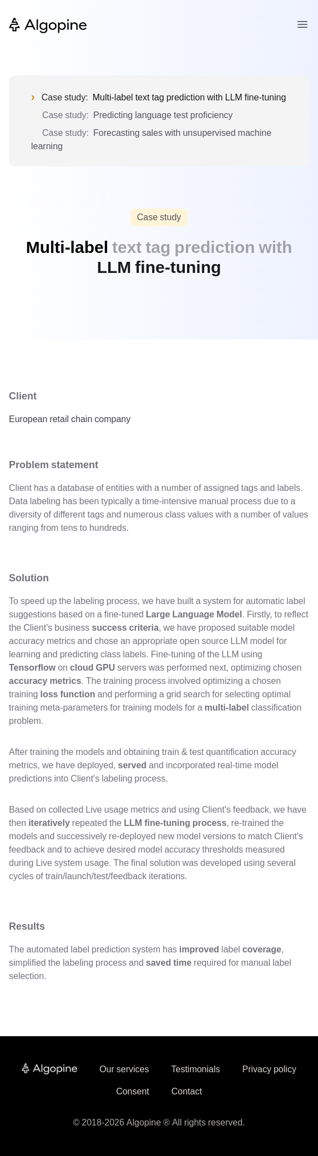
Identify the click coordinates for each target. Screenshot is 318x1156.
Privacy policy (269, 1069)
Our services (124, 1069)
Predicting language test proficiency (163, 115)
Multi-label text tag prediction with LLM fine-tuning (189, 97)
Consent (132, 1091)
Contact (186, 1091)
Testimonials (195, 1069)
